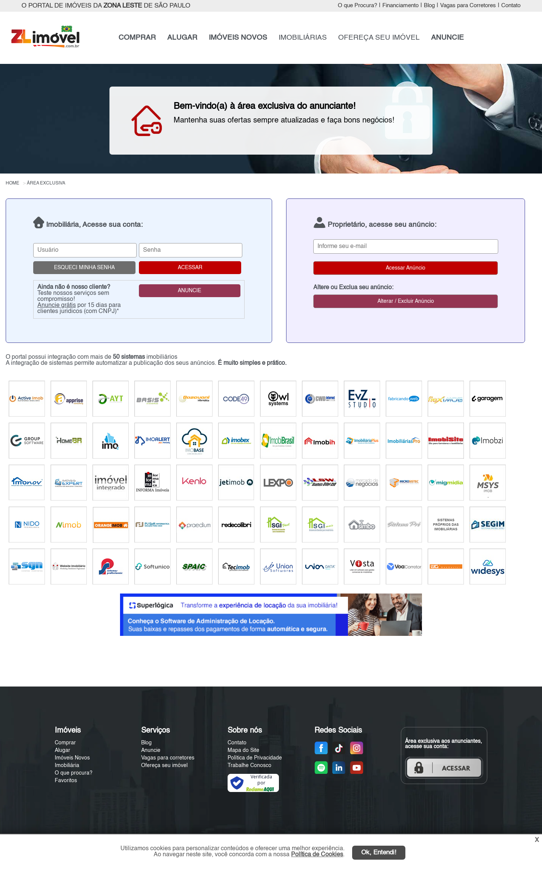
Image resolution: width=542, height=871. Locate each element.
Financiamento (400, 5)
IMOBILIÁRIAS (303, 37)
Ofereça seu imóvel (164, 765)
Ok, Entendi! (378, 852)
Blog (429, 5)
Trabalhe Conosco (249, 765)
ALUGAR (182, 37)
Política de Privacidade (255, 758)
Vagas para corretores (167, 758)
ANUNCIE (447, 37)
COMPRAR (137, 37)
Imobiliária (67, 765)
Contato (510, 5)
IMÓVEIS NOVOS (238, 37)
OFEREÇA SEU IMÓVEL (379, 37)
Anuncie (150, 750)
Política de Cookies (317, 855)
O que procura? (73, 773)
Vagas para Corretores (468, 5)
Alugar (62, 750)
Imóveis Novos (72, 758)
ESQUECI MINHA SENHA (84, 267)
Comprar (65, 742)
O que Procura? (357, 5)
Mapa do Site (243, 750)
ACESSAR (190, 267)
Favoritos (66, 780)
